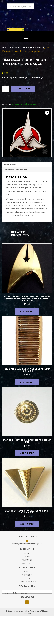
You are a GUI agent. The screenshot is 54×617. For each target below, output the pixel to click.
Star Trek (14, 47)
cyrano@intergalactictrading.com (27, 544)
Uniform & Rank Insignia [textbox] (26, 593)
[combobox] (27, 592)
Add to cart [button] (27, 311)
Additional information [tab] (15, 170)
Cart (27, 571)
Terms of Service (27, 581)
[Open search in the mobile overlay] (25, 6)
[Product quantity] (5, 89)
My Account (27, 578)
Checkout (27, 575)
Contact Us (27, 563)
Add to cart (23, 88)
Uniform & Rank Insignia (32, 47)
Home (5, 47)
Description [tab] (10, 164)
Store (27, 556)
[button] (47, 113)
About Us (27, 560)
